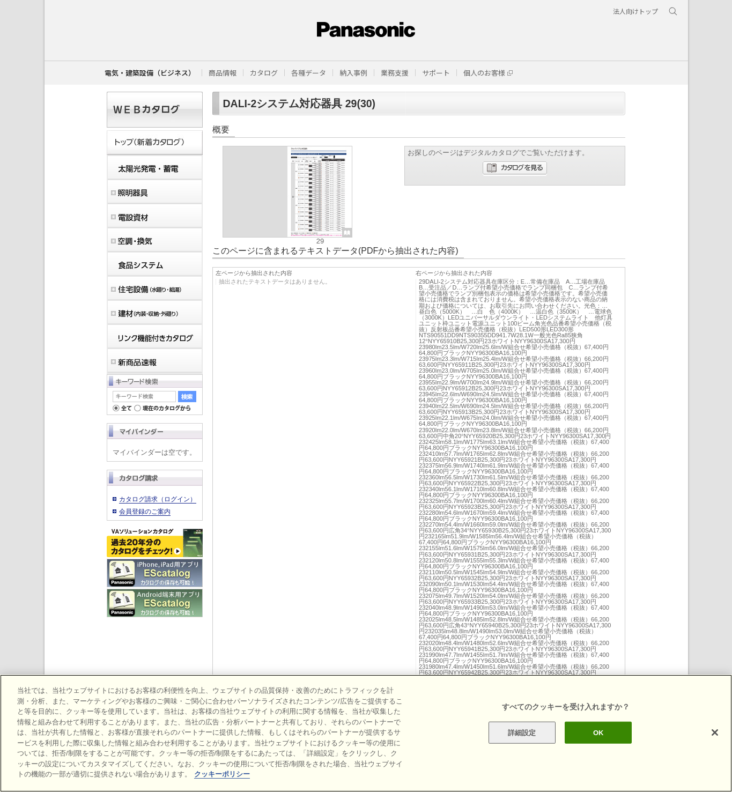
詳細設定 (522, 732)
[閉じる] (715, 732)
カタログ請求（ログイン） (157, 499)
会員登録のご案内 (145, 511)
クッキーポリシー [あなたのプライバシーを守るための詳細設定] (222, 774)
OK (598, 732)
